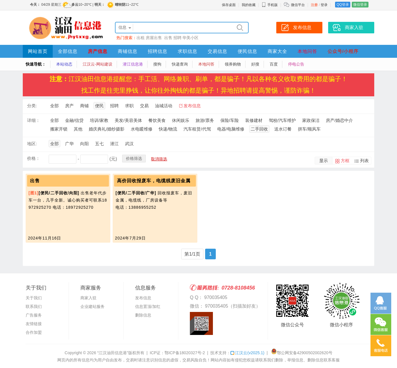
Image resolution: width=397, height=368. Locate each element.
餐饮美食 (157, 120)
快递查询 (180, 64)
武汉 (129, 143)
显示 (323, 160)
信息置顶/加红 (147, 306)
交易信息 (217, 51)
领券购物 (233, 64)
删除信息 (143, 315)
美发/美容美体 (128, 120)
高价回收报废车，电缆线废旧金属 (153, 180)
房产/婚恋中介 (339, 120)
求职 (129, 105)
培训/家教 (99, 120)
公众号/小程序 (343, 51)
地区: (32, 143)
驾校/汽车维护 (282, 120)
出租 (141, 37)
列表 (364, 160)
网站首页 (38, 51)
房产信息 (97, 51)
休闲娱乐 (180, 120)
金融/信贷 (74, 120)
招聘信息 (157, 51)
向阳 (84, 143)
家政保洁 (311, 120)
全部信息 (67, 51)
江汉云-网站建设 (97, 64)
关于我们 (34, 298)
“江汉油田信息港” (112, 352)
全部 (54, 105)
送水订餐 (283, 128)
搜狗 (157, 64)
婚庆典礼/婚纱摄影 (106, 128)
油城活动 (163, 105)
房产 (69, 105)
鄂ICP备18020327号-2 (185, 352)
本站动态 (64, 64)
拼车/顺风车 (309, 128)
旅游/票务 (205, 120)
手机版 (270, 5)
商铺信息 (127, 51)
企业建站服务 (92, 306)
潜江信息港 (133, 64)
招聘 (177, 37)
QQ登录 (342, 5)
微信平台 (298, 5)
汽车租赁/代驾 (197, 128)
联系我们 (34, 306)
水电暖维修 (141, 128)
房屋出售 (154, 37)
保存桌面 (229, 5)
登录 (324, 5)
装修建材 (253, 120)
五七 (99, 143)
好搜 (255, 64)
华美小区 (190, 37)
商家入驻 (88, 298)
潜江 (114, 143)
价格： (33, 158)
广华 (69, 143)
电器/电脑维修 (230, 128)
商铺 (84, 105)
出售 (168, 37)
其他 (78, 128)
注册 (314, 5)
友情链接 (34, 323)
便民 (99, 105)
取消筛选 (159, 159)
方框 (345, 160)
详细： (33, 120)
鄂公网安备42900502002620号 (301, 352)
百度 (274, 64)
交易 (144, 105)
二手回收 (259, 128)
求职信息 (187, 51)
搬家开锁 (58, 128)
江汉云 (247, 352)
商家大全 (277, 51)
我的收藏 (249, 5)
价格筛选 (134, 158)
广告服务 (34, 315)
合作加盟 (34, 332)
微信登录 (360, 5)
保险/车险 (229, 120)
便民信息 (247, 51)
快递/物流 (168, 128)
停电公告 (296, 64)
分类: (32, 105)
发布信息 (192, 105)
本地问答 (307, 51)
